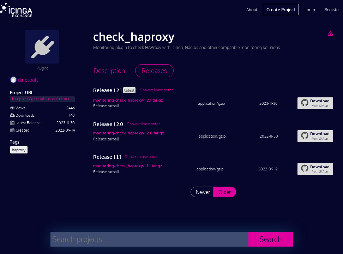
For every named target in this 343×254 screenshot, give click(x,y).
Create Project (280, 9)
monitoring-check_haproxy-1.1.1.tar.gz (127, 165)
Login (310, 9)
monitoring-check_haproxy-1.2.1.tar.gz (128, 100)
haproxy (18, 149)
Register (332, 9)
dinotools (24, 80)
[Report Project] (330, 33)
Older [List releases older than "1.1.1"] (224, 192)
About (251, 9)
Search (270, 239)
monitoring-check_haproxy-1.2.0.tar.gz (128, 133)
